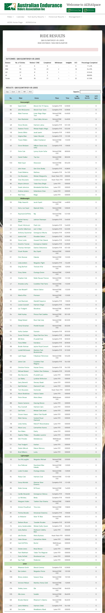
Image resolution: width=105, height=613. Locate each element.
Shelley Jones (22, 588)
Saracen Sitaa (38, 577)
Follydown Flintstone (41, 356)
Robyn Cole (22, 476)
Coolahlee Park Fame (41, 284)
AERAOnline (89, 10)
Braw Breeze (38, 548)
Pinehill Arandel (39, 325)
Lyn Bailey (21, 378)
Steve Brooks (22, 125)
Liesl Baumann (23, 301)
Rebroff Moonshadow (41, 423)
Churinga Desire (39, 272)
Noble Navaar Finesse (41, 278)
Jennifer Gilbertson (24, 229)
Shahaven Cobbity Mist (40, 531)
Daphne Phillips (23, 435)
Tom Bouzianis (23, 390)
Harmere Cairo (38, 407)
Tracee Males (22, 140)
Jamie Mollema (23, 605)
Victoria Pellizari (23, 582)
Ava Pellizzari (22, 465)
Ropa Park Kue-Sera (41, 335)
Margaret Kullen (23, 501)
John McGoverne (23, 109)
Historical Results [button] (57, 16)
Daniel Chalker (22, 157)
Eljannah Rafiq (38, 208)
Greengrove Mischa (40, 232)
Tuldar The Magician (40, 552)
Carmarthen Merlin (40, 539)
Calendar (21, 16)
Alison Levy (22, 427)
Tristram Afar (38, 266)
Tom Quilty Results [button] (37, 16)
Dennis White (22, 132)
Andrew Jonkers (23, 191)
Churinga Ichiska (39, 471)
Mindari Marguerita (40, 176)
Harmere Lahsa (39, 125)
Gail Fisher (21, 410)
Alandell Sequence (40, 301)
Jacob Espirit (38, 202)
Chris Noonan (22, 257)
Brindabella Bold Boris (41, 187)
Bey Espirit (37, 251)
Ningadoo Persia (39, 571)
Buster (36, 543)
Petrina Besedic (23, 513)
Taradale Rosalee (39, 522)
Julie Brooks (22, 535)
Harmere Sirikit (39, 605)
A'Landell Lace (38, 375)
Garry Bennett (23, 382)
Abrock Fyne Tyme (40, 109)
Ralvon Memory (39, 448)
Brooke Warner (23, 600)
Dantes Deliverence (40, 247)
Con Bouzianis (23, 176)
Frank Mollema (23, 172)
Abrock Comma (39, 567)
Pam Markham (23, 552)
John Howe (22, 168)
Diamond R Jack (39, 386)
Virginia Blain (22, 136)
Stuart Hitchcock (24, 225)
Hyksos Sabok (38, 393)
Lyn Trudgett (22, 308)
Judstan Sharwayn (40, 219)
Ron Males (21, 431)
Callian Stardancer (40, 140)
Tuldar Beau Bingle (40, 183)
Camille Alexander (24, 494)
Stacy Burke (22, 272)
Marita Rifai (22, 295)
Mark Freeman (23, 113)
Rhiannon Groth (23, 567)
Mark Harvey (22, 418)
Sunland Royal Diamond (38, 419)
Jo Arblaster (22, 516)
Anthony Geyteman (25, 232)
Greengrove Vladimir (40, 244)
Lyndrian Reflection (40, 378)
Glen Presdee (22, 438)
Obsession (37, 163)
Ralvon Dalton (38, 289)
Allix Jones (21, 594)
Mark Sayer (22, 163)
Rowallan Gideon (39, 236)
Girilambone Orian (40, 191)
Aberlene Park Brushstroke (38, 351)
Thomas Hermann (24, 247)
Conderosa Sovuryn (40, 179)
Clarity (36, 431)
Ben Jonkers (22, 571)
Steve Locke (22, 240)
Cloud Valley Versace (40, 119)
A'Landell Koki (38, 339)
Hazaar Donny (38, 367)
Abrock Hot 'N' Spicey (41, 106)
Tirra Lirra (37, 507)
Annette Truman (23, 244)
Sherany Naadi (38, 382)
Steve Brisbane (23, 145)
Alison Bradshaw (24, 393)
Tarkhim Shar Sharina (41, 501)
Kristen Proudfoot (24, 507)
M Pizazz (37, 488)
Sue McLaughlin (23, 459)
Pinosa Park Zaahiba (41, 314)
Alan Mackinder (23, 119)
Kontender (37, 390)
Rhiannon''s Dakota (40, 600)
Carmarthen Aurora (40, 427)
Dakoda (36, 257)
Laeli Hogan (22, 356)
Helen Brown (22, 539)
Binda (35, 497)
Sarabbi (36, 594)
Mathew (36, 172)
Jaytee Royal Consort (41, 346)
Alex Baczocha (23, 375)
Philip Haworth (23, 202)
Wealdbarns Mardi (40, 609)
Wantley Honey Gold (41, 582)
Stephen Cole (22, 278)
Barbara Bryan (23, 522)
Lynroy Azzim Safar (40, 151)
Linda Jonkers (22, 263)
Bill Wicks (21, 339)
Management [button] (75, 16)
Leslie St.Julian (23, 471)
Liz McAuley (22, 497)
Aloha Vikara (38, 397)
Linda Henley (22, 423)
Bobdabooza (38, 438)
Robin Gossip (22, 488)
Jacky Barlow (22, 530)
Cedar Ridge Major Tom (40, 114)
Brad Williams (22, 452)
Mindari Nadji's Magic (41, 128)
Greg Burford (22, 266)
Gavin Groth (22, 106)
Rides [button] (10, 16)
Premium (37, 295)
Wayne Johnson (23, 183)
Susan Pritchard (23, 335)
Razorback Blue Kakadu (39, 466)
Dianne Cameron (23, 403)
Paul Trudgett (23, 444)
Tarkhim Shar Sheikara (41, 371)
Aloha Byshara (39, 535)
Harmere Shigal (39, 304)
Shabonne (37, 560)
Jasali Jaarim (38, 132)
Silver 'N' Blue (38, 516)
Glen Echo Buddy (39, 168)
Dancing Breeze (39, 403)
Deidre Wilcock (23, 448)
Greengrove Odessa (40, 494)
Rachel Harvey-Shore (23, 220)
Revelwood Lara (39, 556)
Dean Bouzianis (23, 179)
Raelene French (23, 128)
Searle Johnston (23, 187)
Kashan (36, 444)
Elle (35, 588)
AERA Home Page (74, 10)
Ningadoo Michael (40, 459)
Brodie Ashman (23, 346)
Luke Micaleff (22, 289)
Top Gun (36, 157)
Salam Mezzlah (39, 136)
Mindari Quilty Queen (41, 526)
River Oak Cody (39, 320)
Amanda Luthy (23, 284)
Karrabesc (37, 342)
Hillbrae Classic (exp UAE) (40, 146)
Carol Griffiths (23, 543)
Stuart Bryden (23, 251)
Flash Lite (37, 225)
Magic (36, 194)
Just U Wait (38, 229)
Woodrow (37, 308)
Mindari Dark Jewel (40, 410)
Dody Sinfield (22, 556)
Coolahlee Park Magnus (39, 362)
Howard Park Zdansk (41, 240)
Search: (87, 91)
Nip (35, 213)
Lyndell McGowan (24, 350)
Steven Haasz (23, 414)
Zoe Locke (21, 609)
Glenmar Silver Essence (38, 483)
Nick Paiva (21, 194)
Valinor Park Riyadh (40, 414)
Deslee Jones (22, 548)
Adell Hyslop (22, 314)
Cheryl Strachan (23, 325)
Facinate (36, 331)
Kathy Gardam (23, 331)
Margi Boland (22, 320)
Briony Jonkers (23, 577)
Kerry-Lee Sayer (23, 208)
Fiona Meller (22, 342)
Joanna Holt (22, 236)
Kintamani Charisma (40, 513)
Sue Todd (21, 560)
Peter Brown (22, 397)
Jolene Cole (22, 361)
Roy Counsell (22, 407)
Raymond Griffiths (24, 213)
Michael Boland (23, 371)
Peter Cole (21, 151)
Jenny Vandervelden (24, 526)
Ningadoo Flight (39, 263)
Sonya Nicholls (23, 482)
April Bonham (22, 386)
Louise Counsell (23, 304)
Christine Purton (23, 367)
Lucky (36, 452)
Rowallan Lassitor (40, 435)
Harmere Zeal (38, 476)
